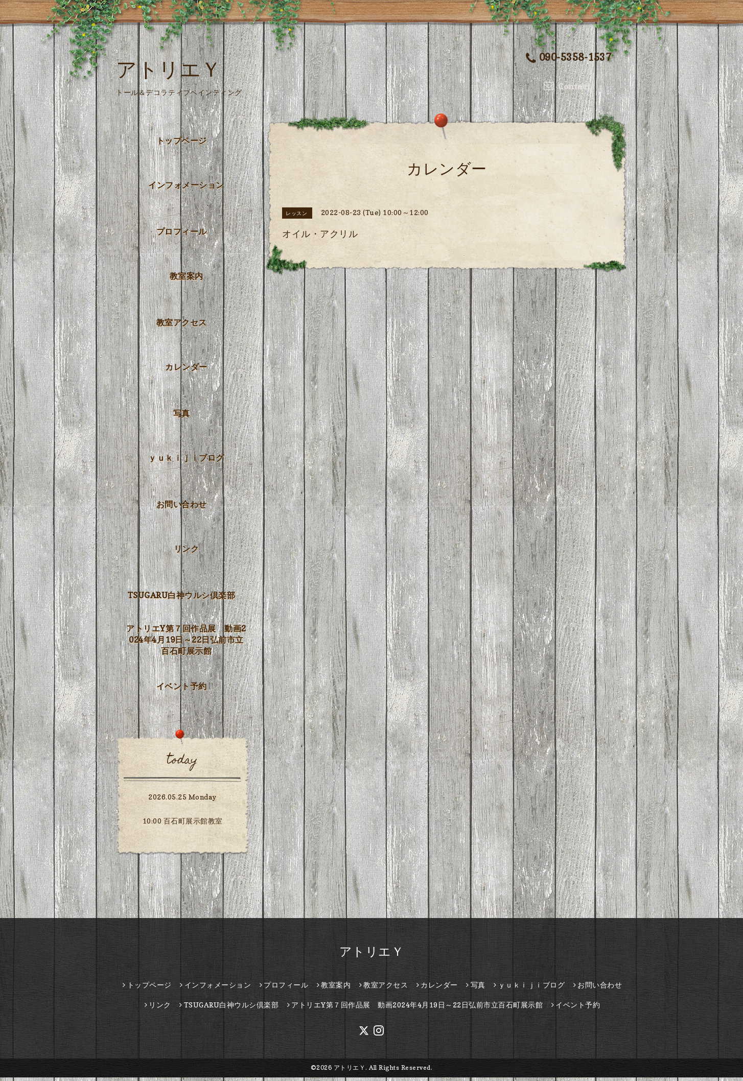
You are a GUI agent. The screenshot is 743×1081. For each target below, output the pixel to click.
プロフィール (181, 235)
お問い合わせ (181, 508)
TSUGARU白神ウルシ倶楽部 (182, 599)
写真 (181, 417)
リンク (186, 552)
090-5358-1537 (568, 58)
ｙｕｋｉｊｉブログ (186, 461)
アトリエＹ (169, 69)
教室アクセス (181, 326)
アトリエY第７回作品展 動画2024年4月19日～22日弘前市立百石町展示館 (186, 642)
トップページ (181, 144)
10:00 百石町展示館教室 (183, 824)
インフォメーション (186, 188)
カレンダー (186, 370)
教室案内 (186, 279)
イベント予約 (181, 690)
